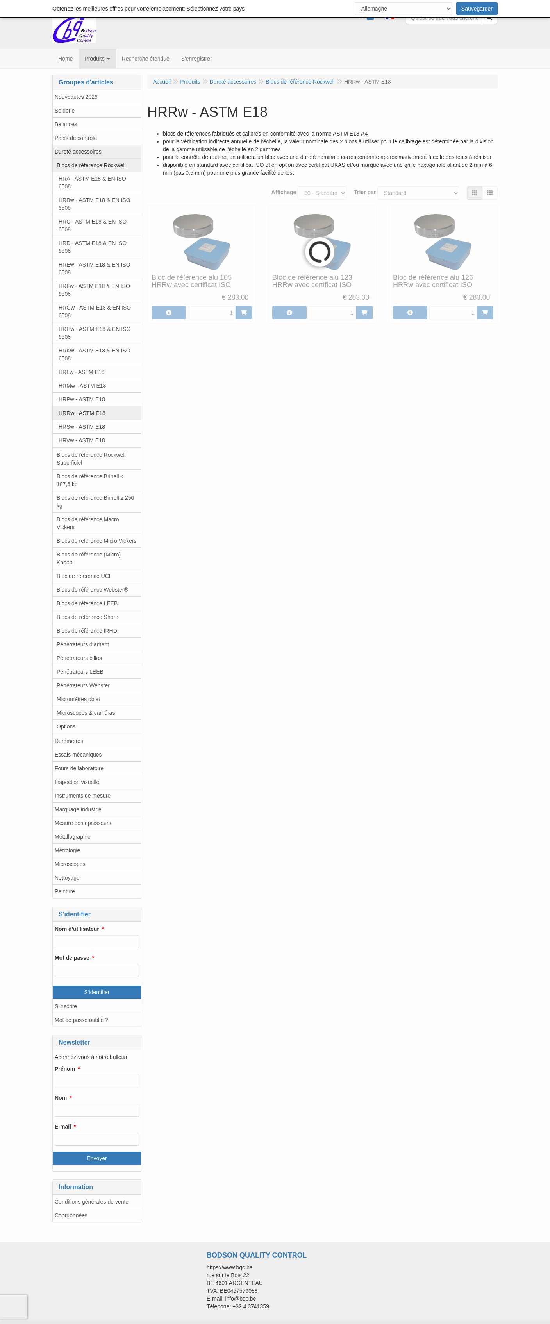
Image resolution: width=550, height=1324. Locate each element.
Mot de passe (72, 958)
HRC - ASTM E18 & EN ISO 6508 (93, 225)
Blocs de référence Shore (87, 617)
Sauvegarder (477, 8)
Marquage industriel (79, 809)
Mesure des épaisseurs (83, 823)
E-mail (63, 1127)
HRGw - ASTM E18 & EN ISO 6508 (95, 311)
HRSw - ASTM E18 (82, 427)
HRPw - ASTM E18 (82, 399)
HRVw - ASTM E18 (82, 440)
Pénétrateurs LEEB (80, 672)
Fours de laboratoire (79, 768)
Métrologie (67, 850)
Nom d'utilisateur (77, 929)
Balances (66, 124)
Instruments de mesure (83, 796)
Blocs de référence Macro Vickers (88, 523)
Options (66, 726)
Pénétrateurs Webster (83, 685)
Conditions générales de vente (92, 1202)
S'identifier (97, 992)
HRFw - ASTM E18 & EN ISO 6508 (94, 290)
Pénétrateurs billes (79, 658)
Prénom (65, 1069)
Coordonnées (71, 1215)
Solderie (65, 110)
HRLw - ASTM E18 (81, 372)
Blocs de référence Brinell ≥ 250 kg (95, 502)
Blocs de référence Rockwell (91, 165)
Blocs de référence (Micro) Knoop (89, 558)
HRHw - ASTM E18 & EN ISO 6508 (94, 333)
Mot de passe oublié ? (81, 1020)
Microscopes (70, 864)
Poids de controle (76, 138)
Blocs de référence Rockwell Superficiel (91, 459)
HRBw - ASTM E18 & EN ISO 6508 (94, 204)
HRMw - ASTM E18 (82, 386)
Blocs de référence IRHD (87, 631)
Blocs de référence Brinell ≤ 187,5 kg (90, 480)
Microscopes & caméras (86, 713)
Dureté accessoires (78, 152)
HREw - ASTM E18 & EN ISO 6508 (94, 268)
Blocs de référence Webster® (92, 590)
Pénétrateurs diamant (83, 644)
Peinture (65, 891)
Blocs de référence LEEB (87, 603)
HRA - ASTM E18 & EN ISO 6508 (92, 182)
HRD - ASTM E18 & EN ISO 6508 (93, 247)
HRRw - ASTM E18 (82, 413)
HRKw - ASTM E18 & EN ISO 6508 (94, 354)
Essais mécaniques (78, 754)
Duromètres (69, 741)
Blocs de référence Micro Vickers (96, 541)
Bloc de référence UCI (84, 576)
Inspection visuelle (77, 782)
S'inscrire (66, 1006)
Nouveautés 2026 (76, 97)
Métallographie (73, 837)
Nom (61, 1098)
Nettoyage (67, 878)
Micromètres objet (78, 699)
